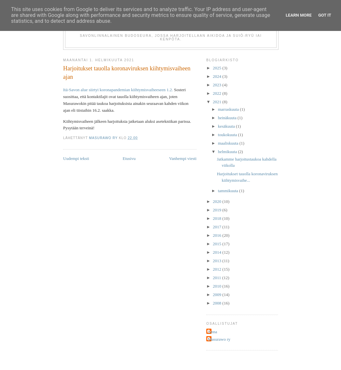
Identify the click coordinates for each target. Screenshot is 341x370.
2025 (217, 67)
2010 (217, 286)
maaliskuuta (228, 143)
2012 (217, 269)
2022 (217, 93)
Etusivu (129, 158)
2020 (217, 201)
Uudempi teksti (76, 158)
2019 (217, 209)
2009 (217, 294)
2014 (217, 252)
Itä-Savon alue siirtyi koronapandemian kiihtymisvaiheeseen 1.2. (118, 89)
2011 (217, 277)
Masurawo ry (219, 339)
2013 (217, 260)
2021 (217, 101)
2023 (217, 84)
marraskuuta (229, 109)
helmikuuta (228, 151)
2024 (217, 76)
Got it (324, 15)
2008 (217, 303)
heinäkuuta (228, 117)
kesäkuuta (227, 126)
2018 (217, 218)
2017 (217, 226)
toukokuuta (228, 134)
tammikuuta (228, 190)
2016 (217, 235)
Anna (212, 331)
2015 (217, 243)
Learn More (299, 15)
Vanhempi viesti (183, 158)
